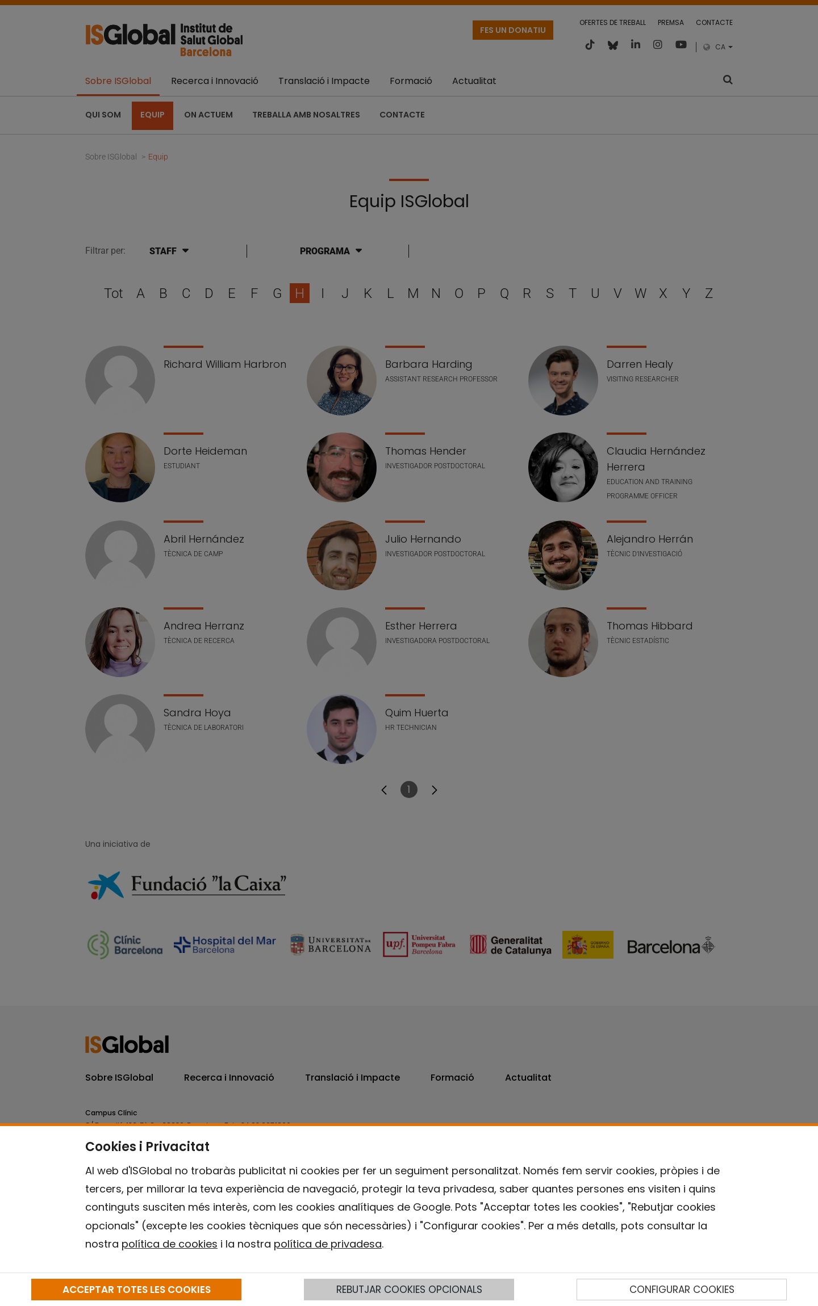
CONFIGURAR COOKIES (681, 1289)
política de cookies (170, 1244)
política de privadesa (328, 1244)
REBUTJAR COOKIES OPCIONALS (409, 1289)
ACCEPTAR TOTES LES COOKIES (136, 1289)
